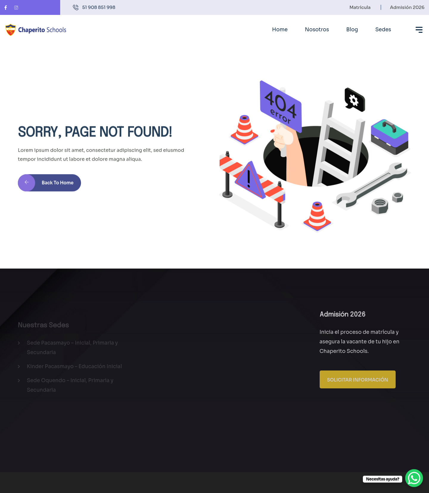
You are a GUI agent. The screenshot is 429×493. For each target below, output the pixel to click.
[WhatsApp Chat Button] (414, 478)
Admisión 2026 (407, 7)
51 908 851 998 (98, 7)
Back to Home (46, 186)
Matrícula (360, 7)
